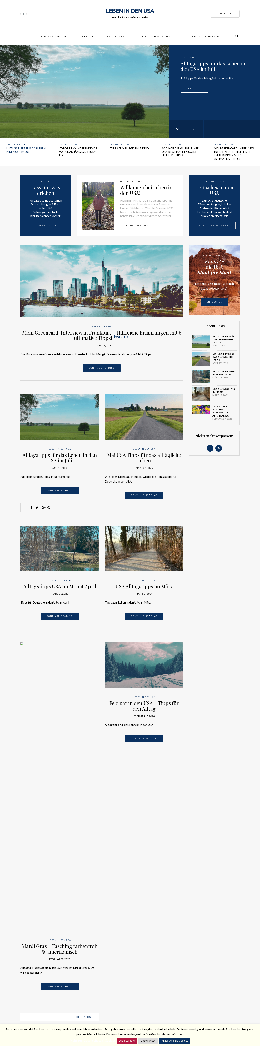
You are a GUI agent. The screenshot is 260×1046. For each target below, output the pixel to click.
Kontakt (25, 1001)
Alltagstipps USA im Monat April (59, 586)
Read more (194, 89)
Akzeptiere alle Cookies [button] (175, 1040)
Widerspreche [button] (127, 1040)
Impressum (27, 1006)
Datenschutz (28, 1011)
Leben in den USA (192, 58)
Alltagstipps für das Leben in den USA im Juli (59, 458)
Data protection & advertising (39, 1016)
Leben (85, 36)
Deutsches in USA (156, 36)
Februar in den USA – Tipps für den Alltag (144, 706)
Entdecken (116, 36)
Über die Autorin (30, 996)
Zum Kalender (45, 225)
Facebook (72, 1003)
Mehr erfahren (137, 225)
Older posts (84, 769)
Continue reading (102, 368)
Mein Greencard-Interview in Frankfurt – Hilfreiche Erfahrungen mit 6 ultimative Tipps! (101, 335)
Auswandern (51, 36)
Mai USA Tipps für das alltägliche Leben (144, 458)
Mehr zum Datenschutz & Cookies (93, 1040)
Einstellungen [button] (148, 1040)
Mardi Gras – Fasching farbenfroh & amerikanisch (60, 701)
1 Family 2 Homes (201, 36)
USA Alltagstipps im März (144, 586)
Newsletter (225, 14)
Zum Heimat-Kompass (214, 225)
